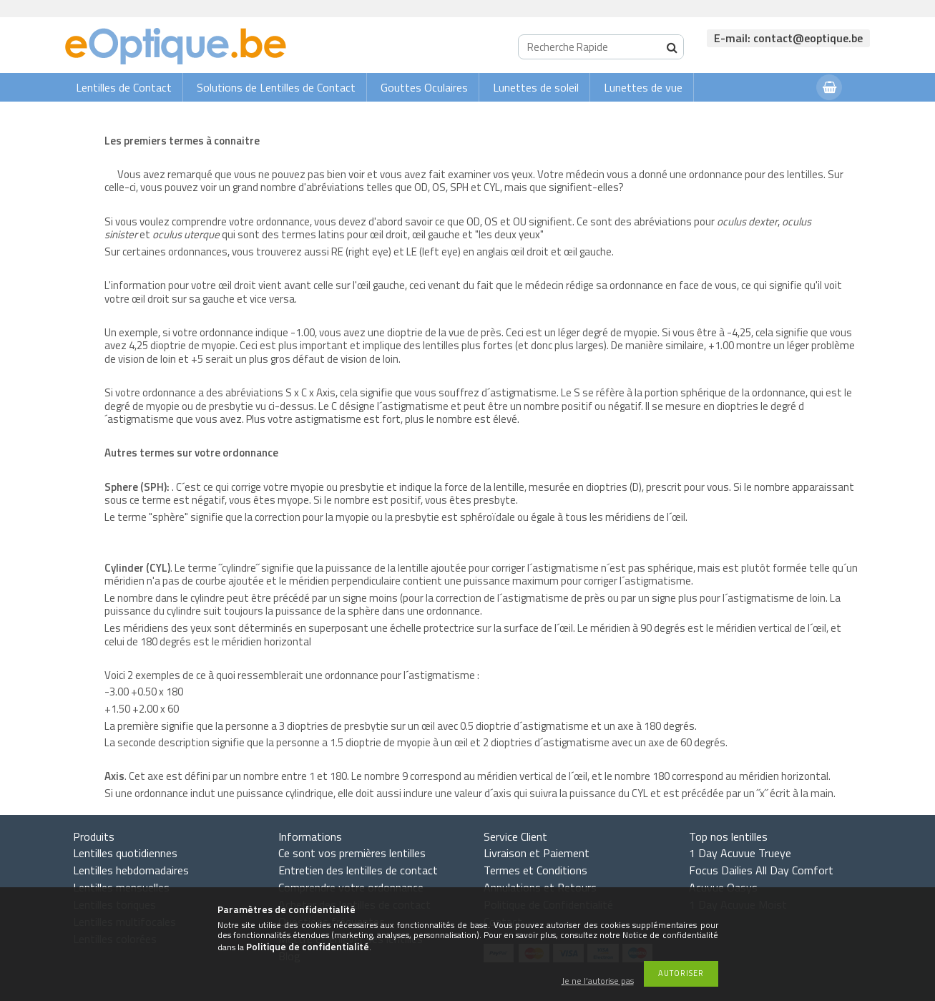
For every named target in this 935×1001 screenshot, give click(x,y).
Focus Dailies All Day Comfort (761, 870)
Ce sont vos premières (352, 852)
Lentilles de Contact (124, 87)
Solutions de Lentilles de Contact (276, 87)
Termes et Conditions (535, 870)
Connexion (777, 115)
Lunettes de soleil (536, 87)
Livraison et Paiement (536, 852)
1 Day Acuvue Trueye (740, 852)
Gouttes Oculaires (424, 87)
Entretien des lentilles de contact (358, 870)
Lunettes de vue (643, 87)
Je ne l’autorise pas (598, 981)
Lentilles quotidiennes (125, 852)
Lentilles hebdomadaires (131, 870)
